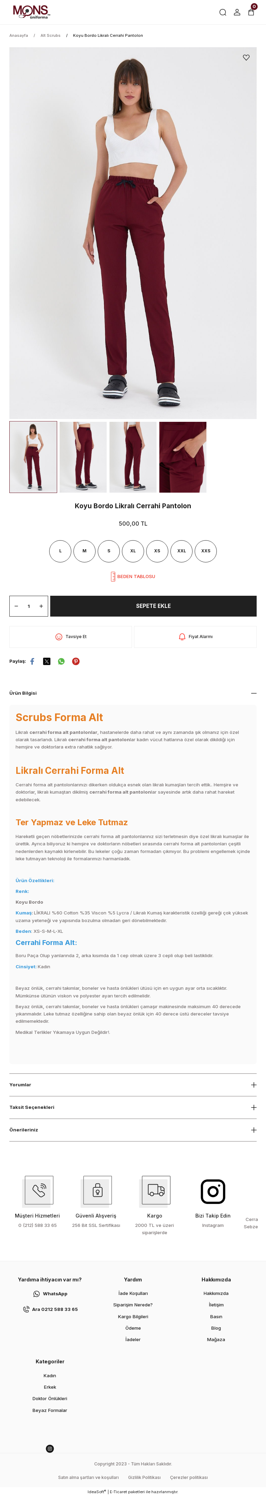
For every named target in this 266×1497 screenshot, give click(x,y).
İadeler (133, 1339)
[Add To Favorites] (246, 57)
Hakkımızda (216, 1293)
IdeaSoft (97, 1491)
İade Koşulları (133, 1293)
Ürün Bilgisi (23, 693)
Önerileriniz (23, 1129)
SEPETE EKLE (153, 606)
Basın (216, 1316)
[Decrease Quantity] (16, 606)
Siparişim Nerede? (133, 1304)
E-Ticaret (118, 1491)
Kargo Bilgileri (133, 1316)
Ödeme (133, 1328)
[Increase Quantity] (41, 606)
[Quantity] (29, 606)
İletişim (216, 1304)
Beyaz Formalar (50, 1410)
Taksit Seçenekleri (32, 1107)
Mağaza (216, 1339)
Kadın (50, 1375)
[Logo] (31, 12)
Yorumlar (20, 1084)
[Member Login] (236, 12)
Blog (216, 1328)
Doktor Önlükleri (50, 1398)
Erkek (50, 1387)
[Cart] (251, 12)
